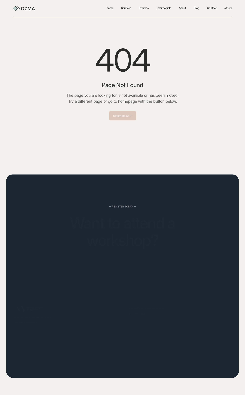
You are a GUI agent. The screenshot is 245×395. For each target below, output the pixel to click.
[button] (228, 8)
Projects (144, 8)
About (182, 8)
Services (126, 8)
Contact (212, 8)
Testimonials (163, 8)
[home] (24, 8)
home (110, 8)
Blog (196, 8)
